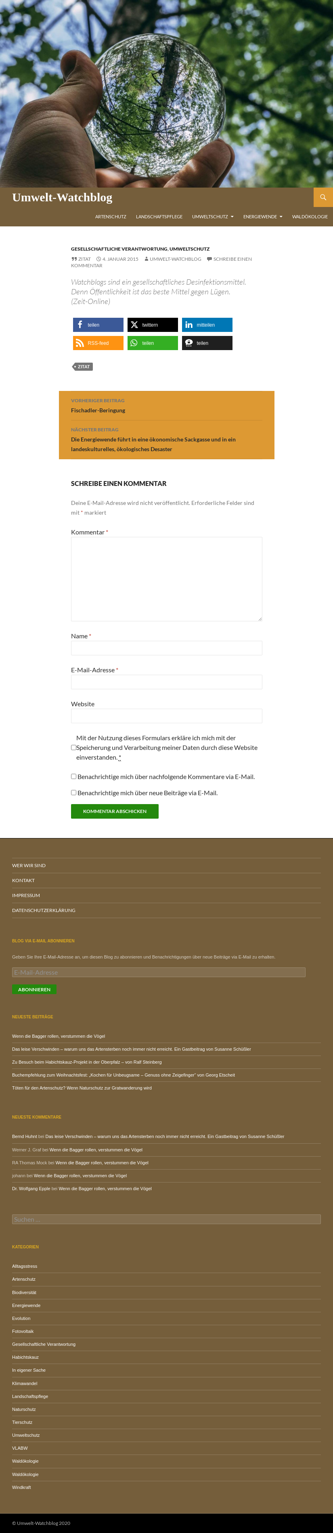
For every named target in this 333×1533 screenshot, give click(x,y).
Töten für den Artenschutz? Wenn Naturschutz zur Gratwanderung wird (82, 1087)
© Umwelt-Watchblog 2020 (41, 1523)
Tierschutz (22, 1422)
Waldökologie (310, 216)
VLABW (20, 1448)
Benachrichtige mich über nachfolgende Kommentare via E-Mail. (166, 776)
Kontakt (23, 880)
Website (82, 703)
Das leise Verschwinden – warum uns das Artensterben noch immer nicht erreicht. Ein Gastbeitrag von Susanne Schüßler (131, 1049)
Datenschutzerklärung (43, 910)
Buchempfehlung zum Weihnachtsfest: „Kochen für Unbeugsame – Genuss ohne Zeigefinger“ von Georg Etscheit (123, 1075)
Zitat (84, 259)
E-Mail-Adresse (94, 670)
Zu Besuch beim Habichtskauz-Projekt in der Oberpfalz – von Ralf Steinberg (87, 1062)
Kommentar (89, 532)
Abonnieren (34, 989)
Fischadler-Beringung (166, 405)
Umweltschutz (210, 216)
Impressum (26, 895)
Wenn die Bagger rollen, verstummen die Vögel (58, 1036)
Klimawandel (24, 1383)
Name (81, 636)
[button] (98, 325)
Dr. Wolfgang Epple (31, 1188)
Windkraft (21, 1487)
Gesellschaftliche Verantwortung (119, 249)
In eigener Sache (29, 1370)
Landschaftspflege (159, 216)
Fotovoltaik (23, 1331)
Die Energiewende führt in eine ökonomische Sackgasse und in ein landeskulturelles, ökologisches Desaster (166, 438)
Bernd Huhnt (24, 1136)
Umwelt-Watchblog (62, 197)
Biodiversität (24, 1292)
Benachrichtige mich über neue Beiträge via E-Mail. (147, 792)
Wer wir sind (29, 865)
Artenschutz (110, 216)
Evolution (21, 1318)
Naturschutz (24, 1409)
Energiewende (260, 216)
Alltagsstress (24, 1266)
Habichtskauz (25, 1357)
